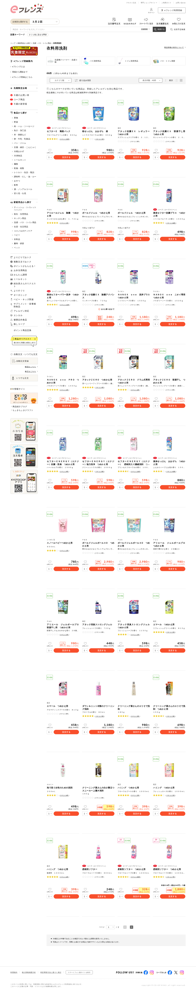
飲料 (15, 185)
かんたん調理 (20, 274)
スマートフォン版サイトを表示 (79, 972)
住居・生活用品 (20, 226)
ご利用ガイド (166, 3)
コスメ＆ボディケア (22, 231)
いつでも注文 (20, 378)
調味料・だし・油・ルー (24, 176)
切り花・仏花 (19, 193)
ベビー (16, 235)
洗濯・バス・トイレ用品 (42, 43)
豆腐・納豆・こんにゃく (24, 147)
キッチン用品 (19, 218)
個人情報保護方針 (29, 972)
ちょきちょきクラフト (23, 410)
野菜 (15, 122)
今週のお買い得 (21, 95)
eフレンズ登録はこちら (21, 77)
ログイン (151, 10)
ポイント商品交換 (22, 330)
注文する (66, 157)
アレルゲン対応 (21, 311)
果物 (15, 118)
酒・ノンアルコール (22, 189)
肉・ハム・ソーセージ (23, 126)
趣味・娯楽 (18, 243)
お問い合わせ (181, 3)
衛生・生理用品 (20, 214)
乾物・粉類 (18, 168)
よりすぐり (19, 290)
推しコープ (19, 324)
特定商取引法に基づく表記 (50, 972)
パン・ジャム (19, 143)
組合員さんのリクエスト (25, 284)
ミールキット (19, 160)
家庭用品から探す (24, 43)
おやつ (16, 181)
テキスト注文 (131, 3)
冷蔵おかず (18, 151)
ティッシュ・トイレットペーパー (24, 208)
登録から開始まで (19, 72)
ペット (16, 247)
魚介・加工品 (19, 130)
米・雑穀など (19, 134)
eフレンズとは (17, 66)
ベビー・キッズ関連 (24, 299)
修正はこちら (31, 371)
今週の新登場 (20, 104)
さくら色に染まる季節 (38, 35)
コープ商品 (19, 99)
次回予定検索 (177, 29)
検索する (159, 29)
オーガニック (20, 295)
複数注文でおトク (22, 261)
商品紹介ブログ (20, 406)
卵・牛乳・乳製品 (21, 139)
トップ (12, 43)
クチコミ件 (64, 139)
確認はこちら (31, 367)
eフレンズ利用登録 (171, 10)
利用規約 (13, 972)
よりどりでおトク (22, 257)
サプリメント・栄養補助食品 (25, 305)
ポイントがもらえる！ (25, 266)
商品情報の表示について (175, 47)
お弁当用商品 (20, 270)
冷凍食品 (17, 155)
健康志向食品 (20, 319)
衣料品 (16, 239)
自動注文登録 (20, 361)
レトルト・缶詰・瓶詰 (23, 172)
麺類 (15, 164)
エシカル (18, 315)
